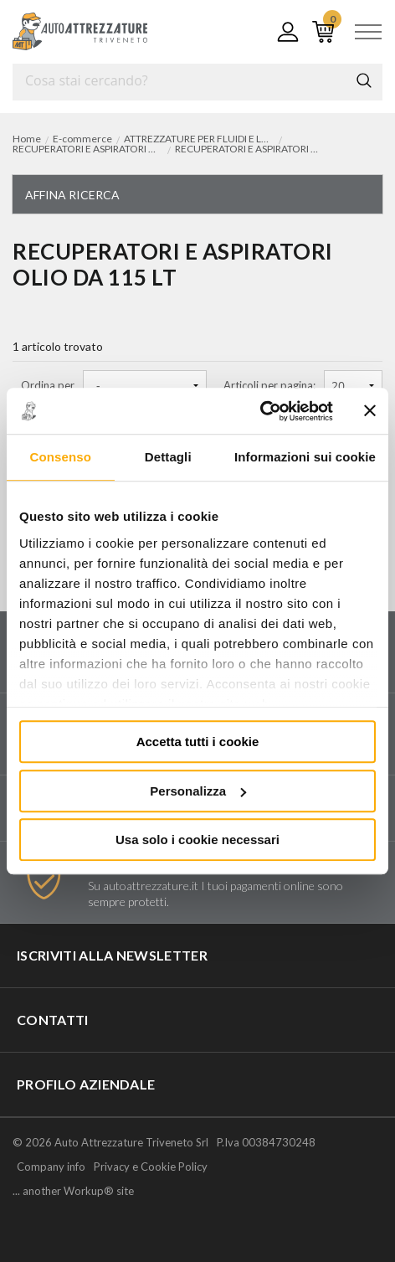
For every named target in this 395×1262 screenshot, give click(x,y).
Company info (51, 1166)
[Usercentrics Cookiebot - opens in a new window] (260, 411)
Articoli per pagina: (269, 385)
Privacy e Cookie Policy (151, 1166)
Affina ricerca (72, 195)
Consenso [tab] (60, 457)
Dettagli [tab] (168, 457)
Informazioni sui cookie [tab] (305, 457)
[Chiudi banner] (370, 411)
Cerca (364, 80)
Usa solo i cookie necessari (197, 839)
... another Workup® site (73, 1191)
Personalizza (198, 791)
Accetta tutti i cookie (197, 741)
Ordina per (47, 385)
